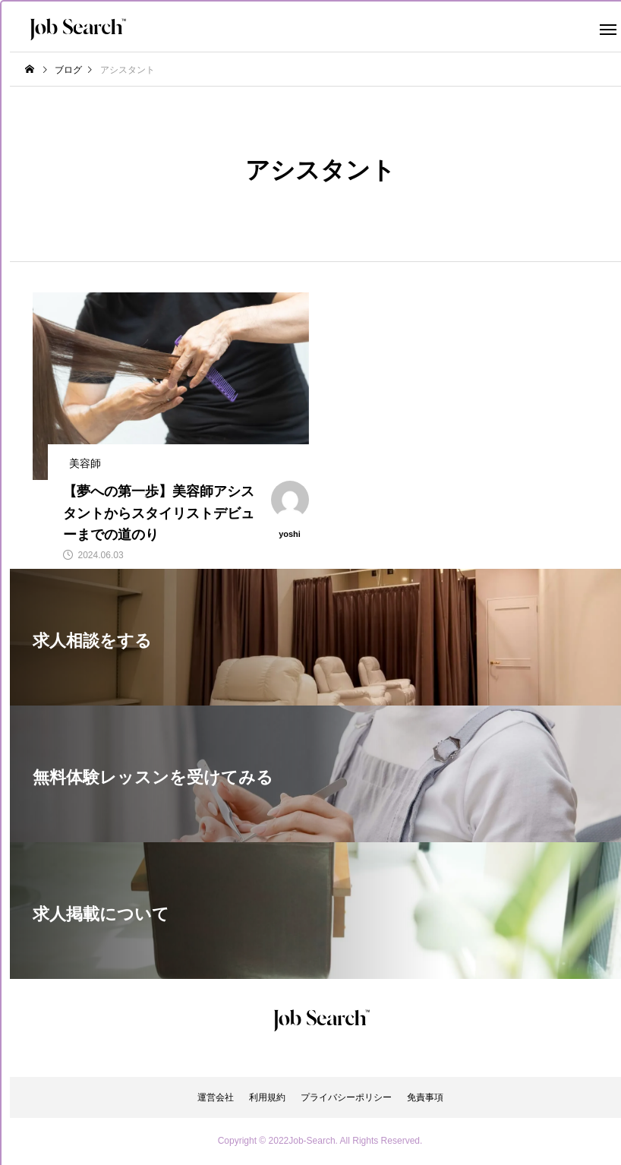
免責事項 (425, 1097)
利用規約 (267, 1097)
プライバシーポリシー (346, 1097)
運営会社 (215, 1097)
